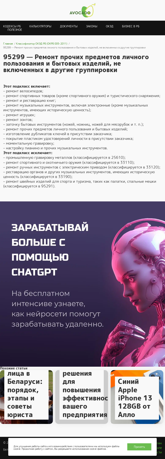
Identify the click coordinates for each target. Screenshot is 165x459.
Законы (91, 26)
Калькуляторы (40, 26)
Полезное (15, 30)
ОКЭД (109, 26)
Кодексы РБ (12, 26)
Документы (69, 26)
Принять (139, 447)
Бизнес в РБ (130, 26)
